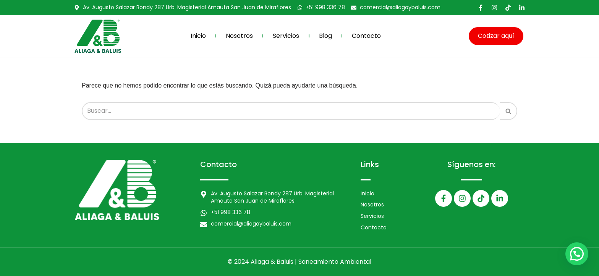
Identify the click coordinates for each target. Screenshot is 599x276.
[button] (576, 253)
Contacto (366, 36)
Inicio (198, 36)
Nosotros (239, 36)
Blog (325, 36)
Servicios (286, 36)
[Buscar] (291, 111)
